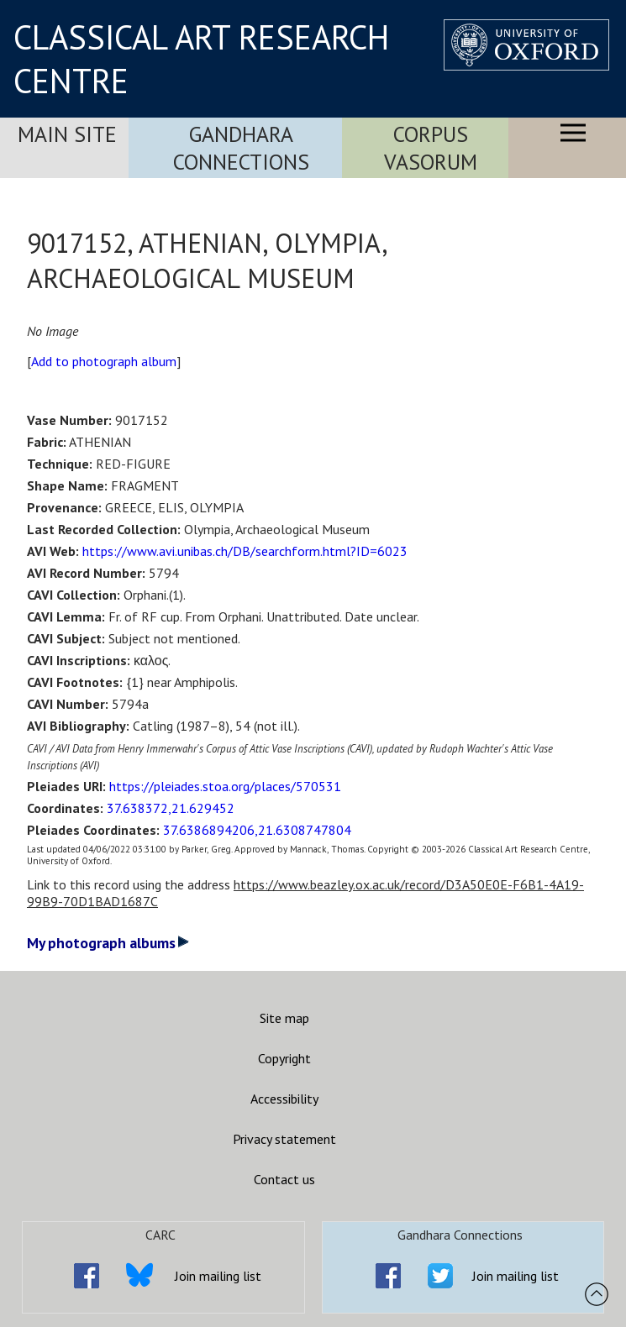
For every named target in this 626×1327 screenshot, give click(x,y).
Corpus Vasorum (430, 148)
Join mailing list (218, 1275)
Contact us (284, 1179)
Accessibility (284, 1098)
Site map (284, 1018)
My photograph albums (108, 942)
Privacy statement (284, 1138)
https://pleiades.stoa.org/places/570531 (225, 786)
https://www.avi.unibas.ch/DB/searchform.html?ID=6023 (245, 551)
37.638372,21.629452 (170, 808)
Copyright (284, 1058)
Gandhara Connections (241, 148)
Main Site (67, 134)
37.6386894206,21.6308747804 (257, 829)
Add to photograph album (103, 361)
